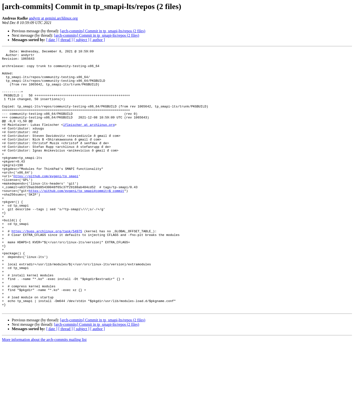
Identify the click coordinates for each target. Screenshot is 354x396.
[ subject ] (81, 40)
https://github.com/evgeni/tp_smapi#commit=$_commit (76, 219)
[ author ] (97, 40)
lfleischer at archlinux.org (89, 140)
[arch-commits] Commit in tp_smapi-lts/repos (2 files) (102, 31)
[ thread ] (65, 40)
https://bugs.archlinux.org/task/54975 (47, 268)
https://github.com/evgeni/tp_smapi (45, 201)
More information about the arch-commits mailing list (44, 392)
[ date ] (51, 40)
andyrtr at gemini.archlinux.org (53, 18)
